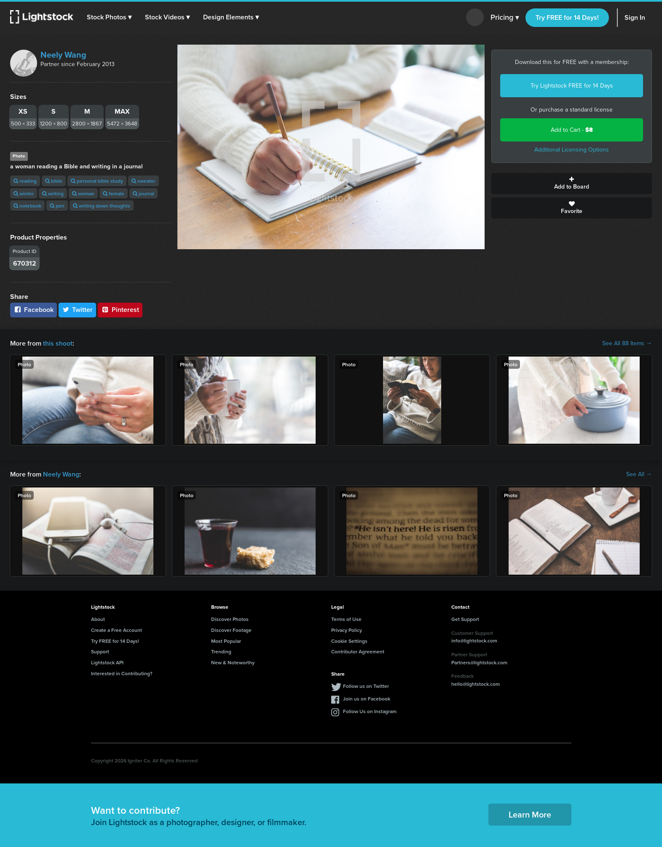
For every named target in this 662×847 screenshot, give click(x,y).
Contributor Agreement (357, 651)
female (113, 193)
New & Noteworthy (233, 662)
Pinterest (120, 309)
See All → (639, 474)
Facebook (33, 309)
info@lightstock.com (474, 640)
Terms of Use (346, 619)
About (98, 619)
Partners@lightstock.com (479, 662)
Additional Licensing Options (571, 149)
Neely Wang (63, 54)
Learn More (530, 814)
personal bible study (97, 180)
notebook (27, 205)
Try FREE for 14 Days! (567, 17)
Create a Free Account (116, 630)
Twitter (77, 309)
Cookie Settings (349, 641)
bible (53, 180)
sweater (143, 180)
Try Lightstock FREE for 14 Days (572, 85)
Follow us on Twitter (366, 686)
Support (100, 651)
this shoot (57, 343)
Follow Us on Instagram (370, 711)
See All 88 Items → (627, 343)
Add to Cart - (572, 129)
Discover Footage (231, 630)
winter (23, 193)
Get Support (465, 619)
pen (57, 205)
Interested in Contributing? (122, 673)
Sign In (634, 17)
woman (83, 193)
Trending (221, 651)
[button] (109, 17)
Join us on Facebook (366, 698)
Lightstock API (107, 662)
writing (53, 193)
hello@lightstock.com (475, 683)
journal (143, 193)
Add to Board (571, 183)
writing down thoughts (101, 205)
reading (25, 180)
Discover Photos (230, 619)
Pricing (504, 17)
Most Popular (226, 641)
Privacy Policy (346, 630)
